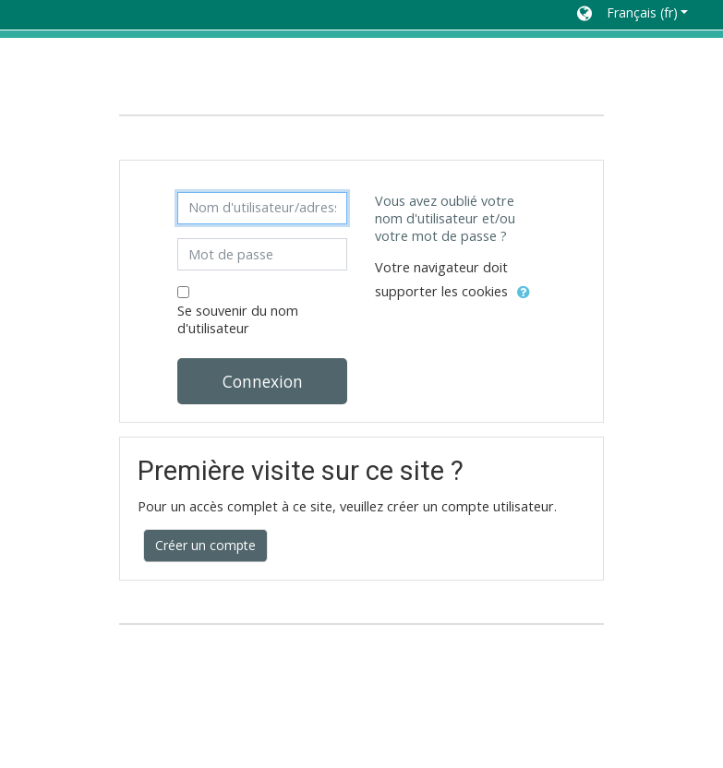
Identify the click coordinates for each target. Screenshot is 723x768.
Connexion (263, 381)
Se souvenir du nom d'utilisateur (237, 319)
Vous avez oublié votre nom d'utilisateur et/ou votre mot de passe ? (445, 218)
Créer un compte (205, 545)
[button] (632, 15)
